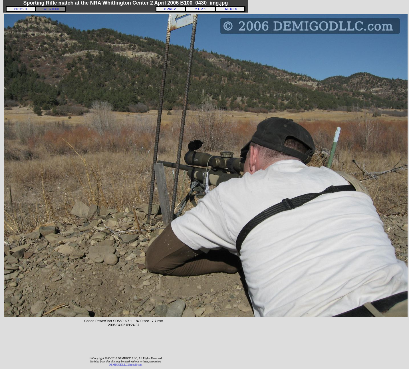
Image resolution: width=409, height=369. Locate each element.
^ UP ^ (200, 9)
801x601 (20, 9)
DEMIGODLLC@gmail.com (125, 364)
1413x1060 (50, 9)
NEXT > (230, 9)
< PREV (171, 9)
